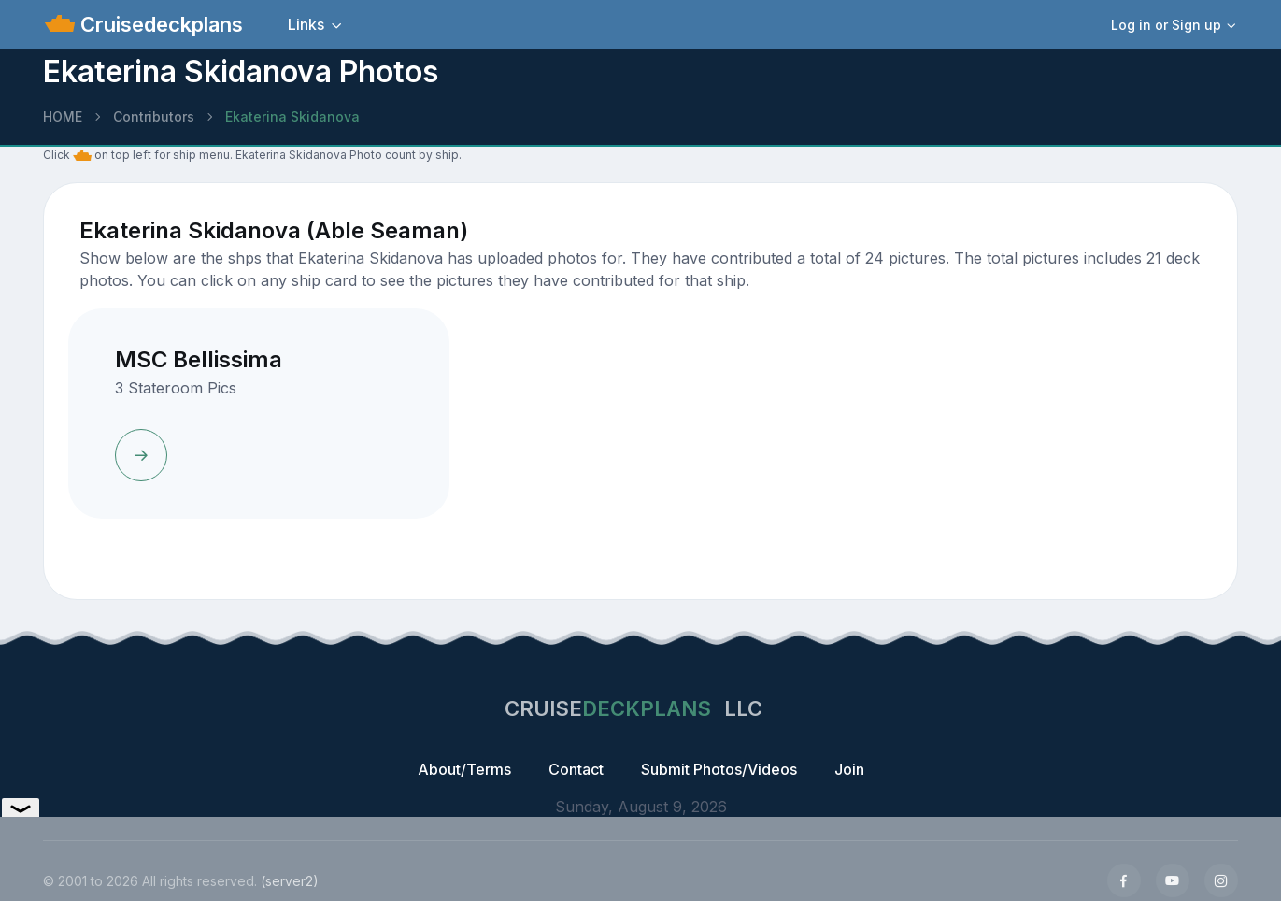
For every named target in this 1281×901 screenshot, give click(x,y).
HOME (62, 116)
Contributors (153, 116)
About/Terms (464, 769)
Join (849, 769)
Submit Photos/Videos (719, 769)
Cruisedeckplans (159, 24)
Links (306, 24)
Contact (576, 769)
